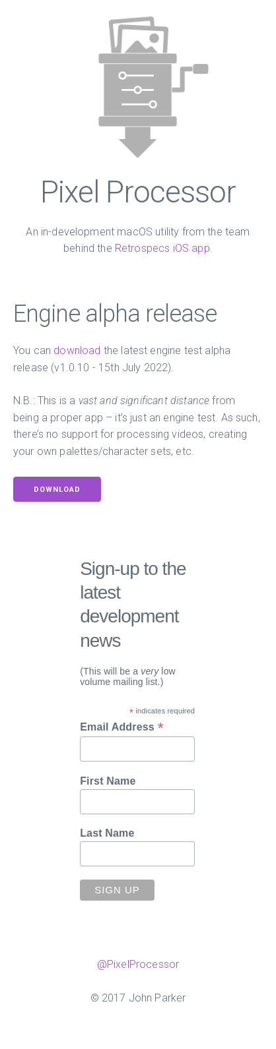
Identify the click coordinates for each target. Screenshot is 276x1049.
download (76, 350)
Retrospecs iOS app (162, 248)
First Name (107, 781)
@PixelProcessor (138, 964)
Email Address (122, 726)
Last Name (107, 833)
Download (57, 489)
